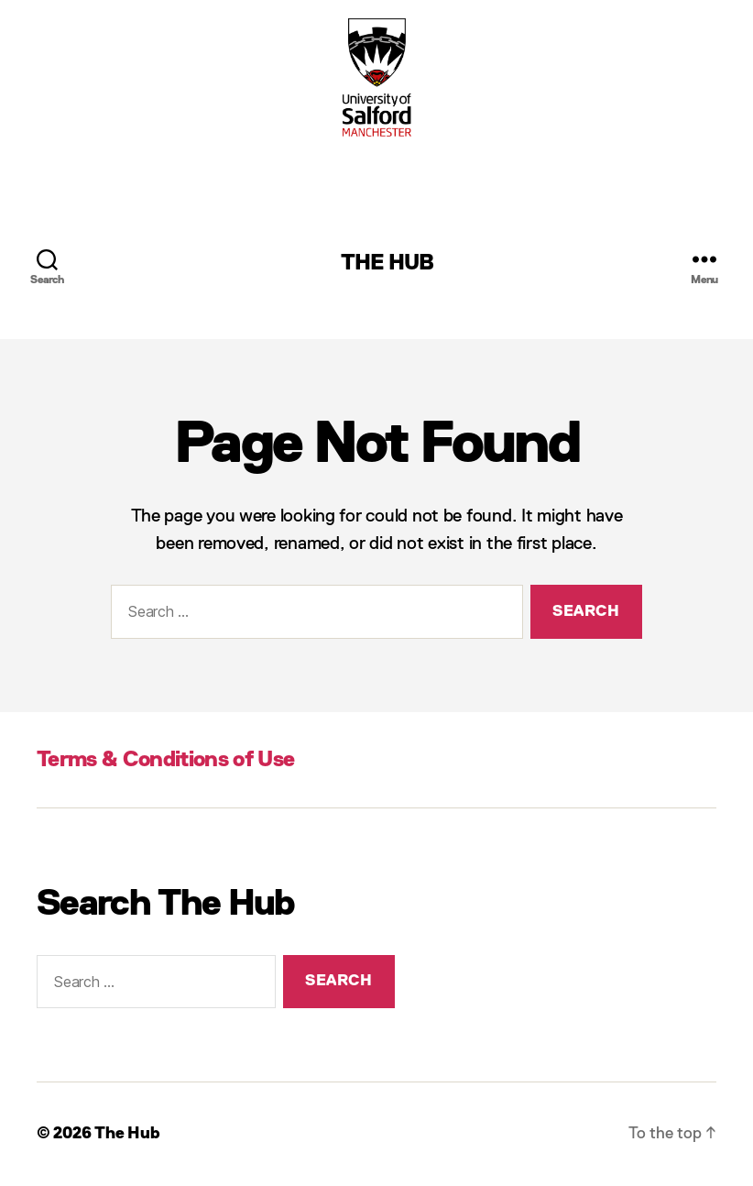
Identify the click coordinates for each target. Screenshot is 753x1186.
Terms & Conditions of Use (165, 760)
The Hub (387, 263)
